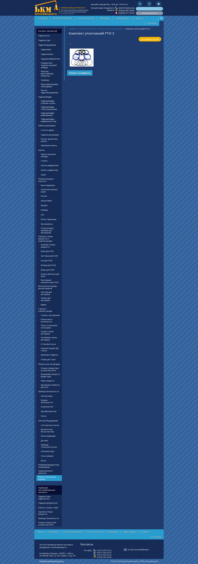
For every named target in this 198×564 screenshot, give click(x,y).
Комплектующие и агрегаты (46, 180)
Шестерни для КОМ (49, 256)
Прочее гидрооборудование (49, 91)
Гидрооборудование (47, 45)
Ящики (43, 304)
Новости (139, 18)
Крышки (44, 205)
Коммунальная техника (149, 9)
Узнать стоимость (80, 72)
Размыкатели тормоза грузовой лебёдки (49, 65)
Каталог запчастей (86, 18)
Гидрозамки (46, 49)
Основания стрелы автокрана (49, 338)
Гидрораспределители (50, 59)
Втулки (44, 196)
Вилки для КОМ (47, 270)
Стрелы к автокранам (50, 315)
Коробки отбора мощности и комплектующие (45, 238)
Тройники (45, 80)
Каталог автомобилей (62, 18)
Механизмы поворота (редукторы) (50, 375)
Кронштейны (46, 200)
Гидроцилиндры (45, 97)
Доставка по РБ (150, 39)
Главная (72, 29)
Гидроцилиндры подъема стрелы (48, 102)
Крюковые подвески (49, 355)
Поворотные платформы (49, 364)
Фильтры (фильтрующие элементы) (47, 73)
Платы (43, 416)
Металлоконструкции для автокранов (47, 287)
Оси (42, 214)
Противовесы (47, 224)
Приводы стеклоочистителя (49, 446)
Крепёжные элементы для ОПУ (50, 386)
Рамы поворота (47, 381)
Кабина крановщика (47, 125)
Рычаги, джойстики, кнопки (49, 140)
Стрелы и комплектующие (45, 310)
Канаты (41, 150)
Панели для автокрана (46, 299)
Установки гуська (48, 344)
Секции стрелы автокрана (47, 332)
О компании (42, 18)
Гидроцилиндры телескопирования (49, 108)
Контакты (152, 23)
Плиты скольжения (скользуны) (49, 326)
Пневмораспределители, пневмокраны (48, 466)
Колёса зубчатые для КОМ (50, 275)
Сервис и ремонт (123, 18)
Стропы (44, 161)
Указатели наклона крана (49, 190)
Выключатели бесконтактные (47, 430)
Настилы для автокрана (46, 293)
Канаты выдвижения (49, 165)
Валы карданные (48, 185)
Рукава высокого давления (45, 472)
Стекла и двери (47, 130)
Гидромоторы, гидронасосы (44, 497)
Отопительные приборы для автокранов (47, 230)
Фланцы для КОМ (48, 265)
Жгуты (43, 460)
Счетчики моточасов (50, 425)
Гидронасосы (44, 35)
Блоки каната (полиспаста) (46, 320)
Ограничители (47, 406)
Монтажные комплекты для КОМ (49, 281)
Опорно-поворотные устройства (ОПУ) (50, 369)
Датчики (44, 440)
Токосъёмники (47, 456)
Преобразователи (48, 411)
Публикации (105, 18)
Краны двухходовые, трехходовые (49, 85)
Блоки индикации (48, 436)
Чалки (43, 175)
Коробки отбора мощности (48, 245)
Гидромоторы (44, 40)
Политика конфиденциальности (51, 561)
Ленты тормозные (48, 219)
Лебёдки (44, 210)
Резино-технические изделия (110, 29)
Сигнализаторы (47, 451)
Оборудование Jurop (149, 13)
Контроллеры (47, 396)
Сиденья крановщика (50, 135)
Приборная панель (49, 145)
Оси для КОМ (46, 260)
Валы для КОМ (47, 251)
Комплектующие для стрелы (50, 349)
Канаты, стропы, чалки (48, 507)
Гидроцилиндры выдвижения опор (48, 120)
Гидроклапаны (47, 54)
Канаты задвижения (49, 170)
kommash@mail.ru (141, 549)
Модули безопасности (47, 401)
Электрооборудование (48, 420)
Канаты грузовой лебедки (48, 155)
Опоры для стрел (48, 359)
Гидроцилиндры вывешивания (47, 114)
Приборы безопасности (48, 391)
